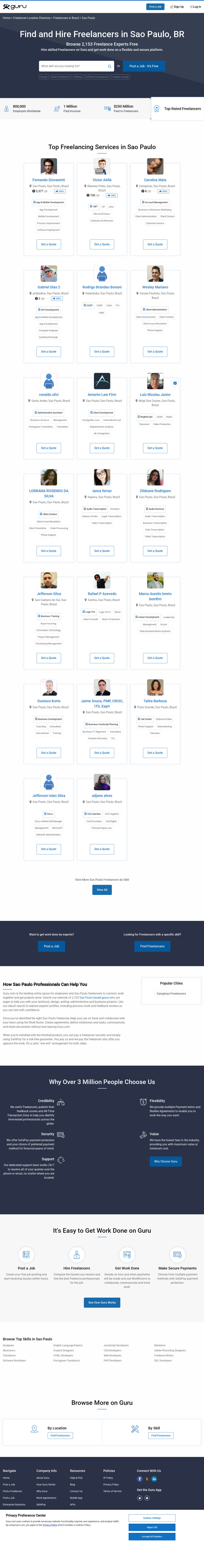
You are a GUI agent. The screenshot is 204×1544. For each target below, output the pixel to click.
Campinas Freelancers (171, 993)
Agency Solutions (12, 1511)
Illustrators (9, 1350)
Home (6, 18)
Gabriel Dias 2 (49, 287)
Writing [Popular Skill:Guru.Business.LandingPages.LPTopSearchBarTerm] (77, 77)
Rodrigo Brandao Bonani (102, 287)
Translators (9, 1355)
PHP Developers (113, 1360)
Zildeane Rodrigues (155, 491)
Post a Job (155, 6)
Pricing (40, 1511)
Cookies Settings (152, 1520)
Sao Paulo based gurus (94, 997)
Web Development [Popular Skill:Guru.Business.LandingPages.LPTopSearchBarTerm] (60, 77)
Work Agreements (46, 1497)
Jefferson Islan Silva (48, 795)
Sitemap (74, 1511)
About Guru (42, 1477)
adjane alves (102, 795)
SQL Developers (163, 1360)
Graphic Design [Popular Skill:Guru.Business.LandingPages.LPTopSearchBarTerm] (120, 77)
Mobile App (76, 1497)
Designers (8, 1345)
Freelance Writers (164, 1355)
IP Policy (108, 1477)
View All (102, 890)
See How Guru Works (102, 1302)
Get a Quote (48, 244)
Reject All (152, 1529)
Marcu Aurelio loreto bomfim (155, 596)
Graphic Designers (63, 1350)
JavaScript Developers (116, 1345)
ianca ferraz (102, 491)
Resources (77, 1471)
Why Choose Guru (165, 1161)
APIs (72, 1504)
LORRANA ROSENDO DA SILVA (48, 493)
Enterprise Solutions (14, 1504)
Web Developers (112, 1355)
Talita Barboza (155, 701)
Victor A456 (102, 180)
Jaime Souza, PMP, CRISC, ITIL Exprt (102, 703)
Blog (72, 1484)
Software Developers (14, 1360)
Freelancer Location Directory (32, 18)
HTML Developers (63, 1355)
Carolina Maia (155, 180)
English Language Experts (67, 1345)
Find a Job (9, 1497)
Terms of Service (112, 1491)
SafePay (41, 1504)
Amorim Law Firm (102, 394)
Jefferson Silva (49, 594)
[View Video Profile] (175, 383)
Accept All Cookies (152, 1538)
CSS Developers (112, 1350)
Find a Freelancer (12, 1491)
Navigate (9, 1471)
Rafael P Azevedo (102, 594)
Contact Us (76, 1491)
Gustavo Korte (48, 701)
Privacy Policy (111, 1484)
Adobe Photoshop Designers (170, 1350)
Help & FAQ (76, 1477)
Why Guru (41, 1491)
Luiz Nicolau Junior (155, 394)
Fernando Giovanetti (48, 180)
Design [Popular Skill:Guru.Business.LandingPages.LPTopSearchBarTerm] (43, 77)
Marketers (160, 1345)
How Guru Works (45, 1484)
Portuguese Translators (66, 1360)
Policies (109, 1471)
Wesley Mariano (155, 287)
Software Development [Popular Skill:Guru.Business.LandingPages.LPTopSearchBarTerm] (97, 77)
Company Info (46, 1471)
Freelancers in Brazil (66, 18)
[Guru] (14, 7)
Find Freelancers (152, 946)
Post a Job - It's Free (144, 66)
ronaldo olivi (49, 394)
